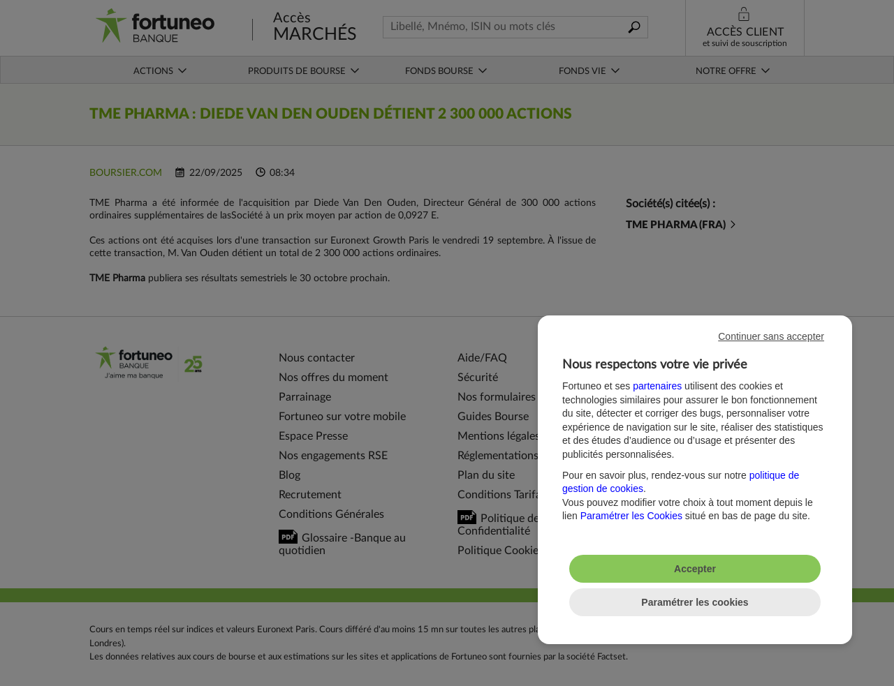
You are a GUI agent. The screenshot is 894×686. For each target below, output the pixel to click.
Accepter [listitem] (695, 568)
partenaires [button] (657, 386)
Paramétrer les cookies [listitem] (694, 602)
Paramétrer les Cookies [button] (631, 515)
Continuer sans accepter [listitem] (771, 336)
